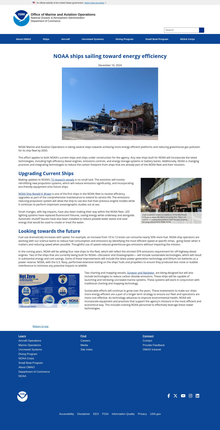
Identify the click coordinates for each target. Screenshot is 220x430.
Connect (148, 336)
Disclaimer (83, 414)
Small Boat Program (31, 362)
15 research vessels (62, 179)
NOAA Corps (26, 358)
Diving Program (28, 354)
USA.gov (155, 414)
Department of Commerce (45, 21)
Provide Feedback (154, 345)
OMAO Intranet (152, 349)
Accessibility (66, 414)
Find (83, 336)
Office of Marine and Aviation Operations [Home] (63, 14)
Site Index (87, 349)
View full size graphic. (28, 306)
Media (84, 345)
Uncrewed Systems (30, 349)
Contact (147, 340)
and (140, 273)
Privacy (142, 414)
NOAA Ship (35, 194)
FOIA (105, 414)
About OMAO (27, 367)
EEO (96, 414)
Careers (85, 340)
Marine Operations (30, 345)
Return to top (41, 326)
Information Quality (123, 414)
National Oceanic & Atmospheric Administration (58, 17)
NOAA (22, 376)
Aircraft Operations (30, 340)
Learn (22, 336)
